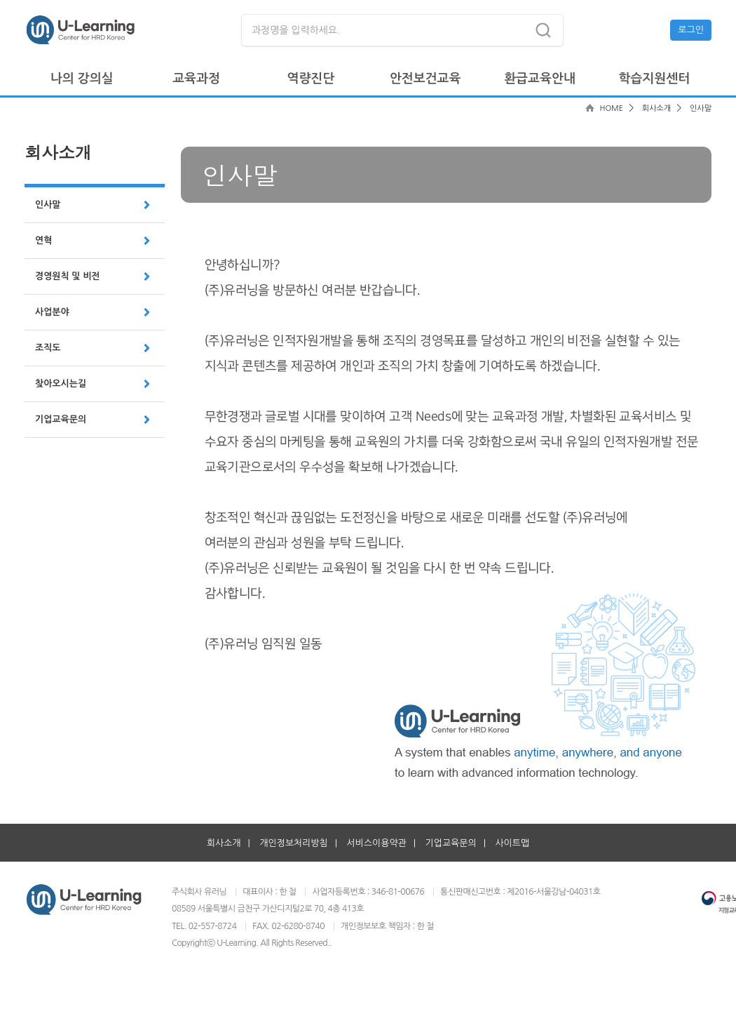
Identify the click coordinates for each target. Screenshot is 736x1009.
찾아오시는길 (60, 383)
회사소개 (656, 108)
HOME (611, 108)
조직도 (48, 347)
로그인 (691, 29)
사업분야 (52, 311)
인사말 (48, 204)
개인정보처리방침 (293, 843)
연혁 (43, 240)
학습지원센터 (654, 78)
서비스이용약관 (377, 843)
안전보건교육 (425, 78)
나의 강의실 (82, 78)
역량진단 (310, 78)
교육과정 (196, 78)
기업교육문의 (60, 419)
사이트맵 (512, 843)
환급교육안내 (539, 78)
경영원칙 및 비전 (67, 276)
